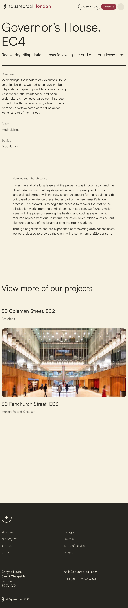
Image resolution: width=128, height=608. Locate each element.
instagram (70, 532)
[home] (27, 6)
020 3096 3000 (89, 6)
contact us (108, 6)
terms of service (74, 545)
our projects (9, 539)
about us (7, 532)
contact (7, 552)
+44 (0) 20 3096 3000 (80, 579)
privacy (68, 552)
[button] (120, 6)
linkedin (69, 539)
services (7, 545)
